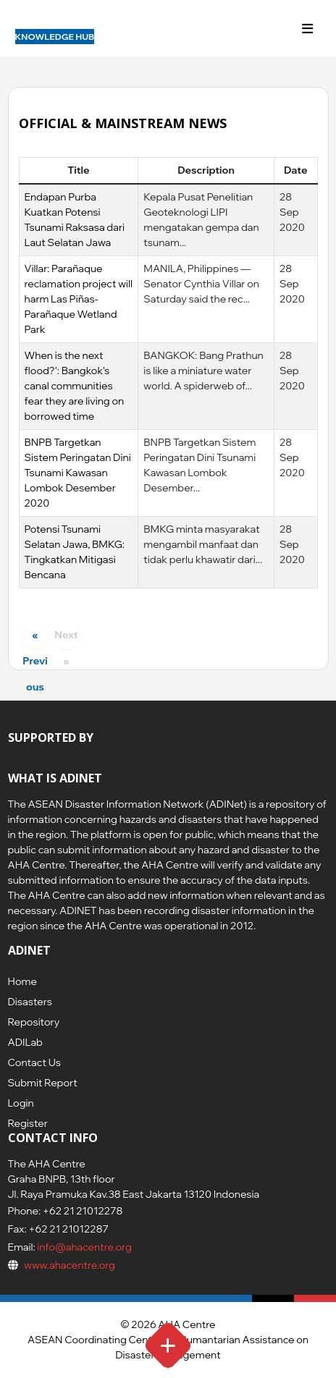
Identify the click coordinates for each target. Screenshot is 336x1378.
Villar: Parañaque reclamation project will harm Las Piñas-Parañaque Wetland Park (79, 299)
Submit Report (42, 1082)
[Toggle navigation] (308, 29)
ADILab (25, 1042)
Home (22, 981)
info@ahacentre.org (83, 1247)
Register (28, 1123)
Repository (34, 1021)
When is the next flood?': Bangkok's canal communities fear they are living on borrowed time (75, 386)
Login (21, 1102)
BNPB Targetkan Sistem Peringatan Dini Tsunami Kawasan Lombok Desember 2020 (78, 473)
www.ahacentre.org (69, 1265)
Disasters (30, 1001)
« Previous (34, 638)
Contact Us (34, 1062)
